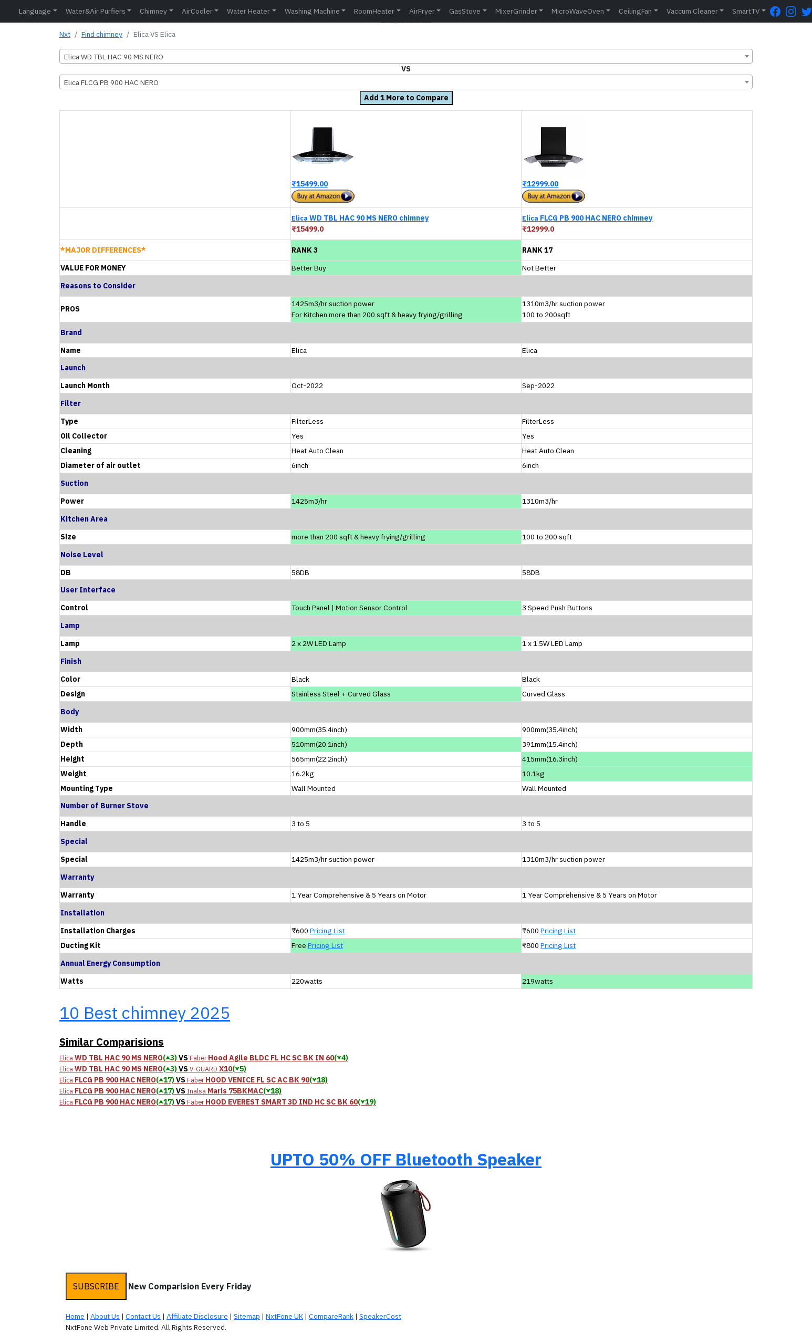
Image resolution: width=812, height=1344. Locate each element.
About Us (105, 1316)
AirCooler (197, 11)
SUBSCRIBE (96, 1286)
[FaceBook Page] (778, 11)
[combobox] (406, 56)
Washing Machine (312, 11)
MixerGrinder (516, 11)
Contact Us (143, 1316)
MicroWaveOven (577, 11)
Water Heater (248, 11)
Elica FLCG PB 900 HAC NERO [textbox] (111, 82)
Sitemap (247, 1316)
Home (75, 1316)
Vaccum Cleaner (692, 11)
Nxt (64, 34)
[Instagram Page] (793, 11)
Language (35, 11)
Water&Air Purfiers (96, 11)
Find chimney (101, 34)
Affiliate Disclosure (197, 1316)
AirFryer (422, 11)
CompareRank (331, 1316)
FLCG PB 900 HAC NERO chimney (587, 218)
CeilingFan (635, 11)
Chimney (153, 11)
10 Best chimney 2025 (144, 1013)
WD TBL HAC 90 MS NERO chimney (360, 218)
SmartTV (745, 11)
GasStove (465, 11)
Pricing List (327, 930)
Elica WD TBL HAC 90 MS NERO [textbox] (113, 56)
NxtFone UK (284, 1316)
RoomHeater (374, 11)
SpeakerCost (380, 1316)
